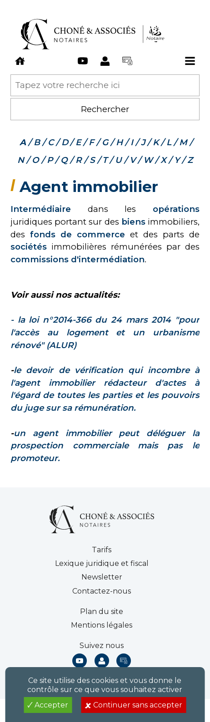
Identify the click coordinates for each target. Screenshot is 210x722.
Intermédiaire (40, 209)
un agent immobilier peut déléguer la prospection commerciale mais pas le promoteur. (105, 445)
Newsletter (101, 577)
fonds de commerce (77, 234)
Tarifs (101, 549)
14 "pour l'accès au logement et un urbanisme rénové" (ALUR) (105, 332)
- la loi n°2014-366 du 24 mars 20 (86, 319)
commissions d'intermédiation (77, 259)
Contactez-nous (101, 591)
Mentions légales (101, 625)
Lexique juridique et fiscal (102, 563)
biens (133, 221)
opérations (176, 209)
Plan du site (101, 611)
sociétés (28, 246)
